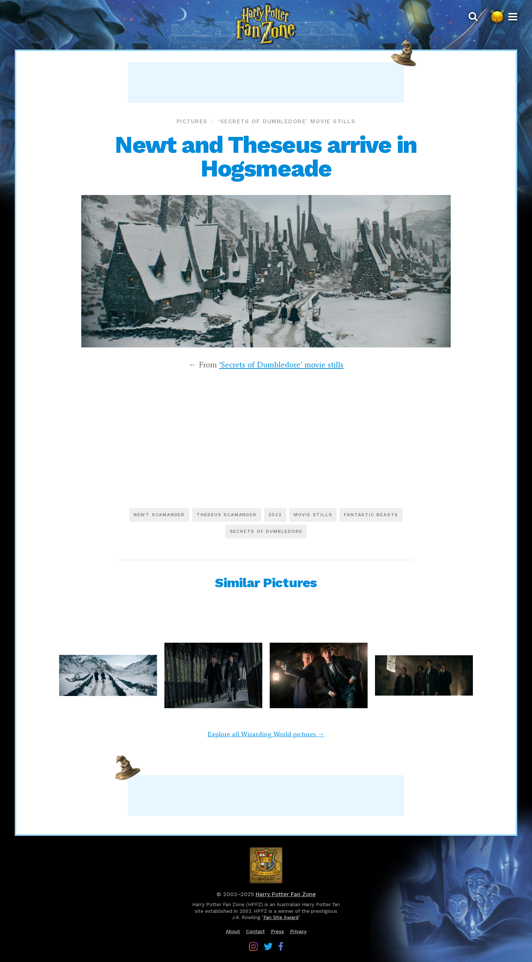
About (233, 931)
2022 (275, 514)
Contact (255, 931)
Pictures (192, 121)
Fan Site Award (281, 917)
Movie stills (313, 514)
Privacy (298, 931)
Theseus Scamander (227, 514)
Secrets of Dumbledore (266, 531)
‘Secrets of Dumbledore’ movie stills (286, 121)
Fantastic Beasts (371, 514)
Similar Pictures (266, 583)
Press (277, 931)
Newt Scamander (159, 514)
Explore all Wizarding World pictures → (266, 734)
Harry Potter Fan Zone (286, 894)
